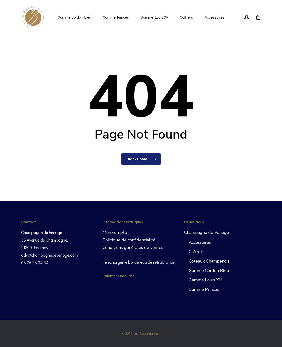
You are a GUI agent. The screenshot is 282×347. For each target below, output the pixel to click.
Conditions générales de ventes (133, 247)
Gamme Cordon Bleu (74, 17)
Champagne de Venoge (206, 232)
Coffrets (186, 17)
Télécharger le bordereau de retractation (139, 262)
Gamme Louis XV (154, 17)
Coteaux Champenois (209, 261)
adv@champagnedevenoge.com (49, 255)
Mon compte (115, 232)
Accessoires (214, 17)
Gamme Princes (116, 17)
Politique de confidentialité (129, 240)
